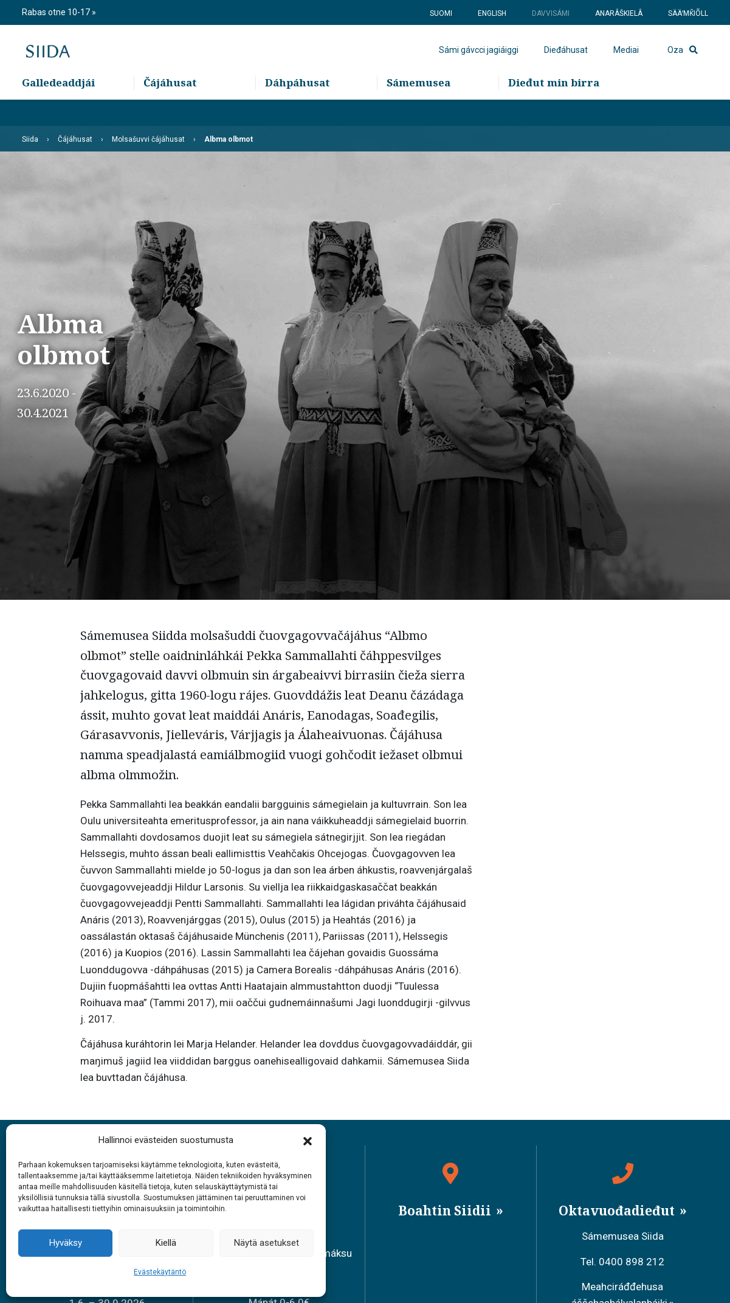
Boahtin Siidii (446, 1210)
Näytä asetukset (266, 1242)
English (492, 13)
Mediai (626, 64)
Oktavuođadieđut (618, 1210)
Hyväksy (65, 1242)
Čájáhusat (170, 110)
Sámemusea (418, 110)
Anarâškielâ (618, 13)
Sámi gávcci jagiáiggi (478, 64)
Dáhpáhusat (297, 110)
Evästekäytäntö (160, 1272)
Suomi (441, 13)
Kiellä (166, 1242)
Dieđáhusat (566, 64)
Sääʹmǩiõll (688, 13)
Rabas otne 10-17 (57, 12)
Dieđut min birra (553, 110)
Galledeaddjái (58, 110)
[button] (307, 1140)
